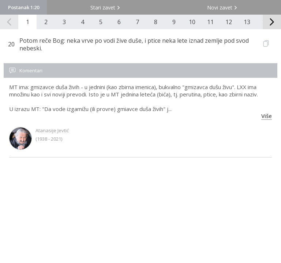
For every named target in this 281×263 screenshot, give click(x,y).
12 (228, 22)
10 (192, 22)
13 (247, 22)
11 (210, 22)
